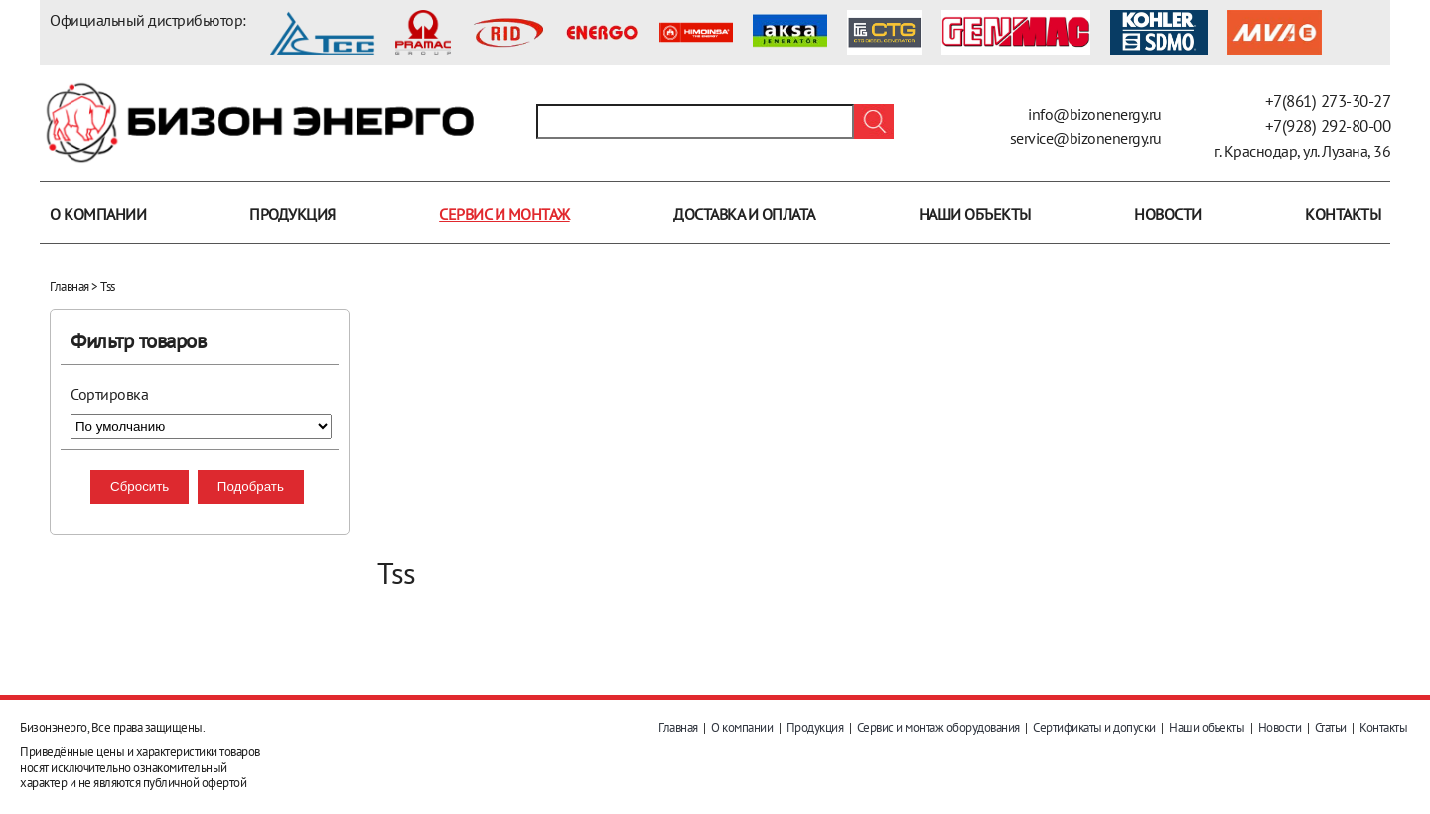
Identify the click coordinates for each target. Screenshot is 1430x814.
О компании (98, 214)
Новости (1168, 214)
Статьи (1331, 727)
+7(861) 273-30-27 (1328, 101)
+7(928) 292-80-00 (1328, 126)
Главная (69, 286)
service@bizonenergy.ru (1086, 138)
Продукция (292, 214)
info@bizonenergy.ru (1095, 114)
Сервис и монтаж (504, 214)
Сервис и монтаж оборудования (938, 727)
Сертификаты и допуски (1094, 727)
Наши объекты (975, 214)
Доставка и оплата (744, 214)
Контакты (1342, 214)
